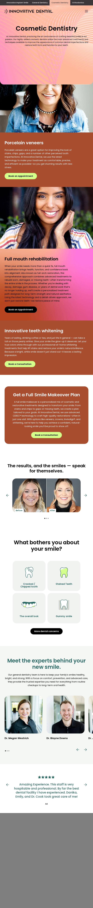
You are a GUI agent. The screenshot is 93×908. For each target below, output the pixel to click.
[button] (86, 11)
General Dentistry (40, 2)
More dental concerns (46, 631)
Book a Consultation (19, 364)
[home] (29, 11)
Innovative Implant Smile (17, 2)
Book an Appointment (20, 176)
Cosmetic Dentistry (59, 2)
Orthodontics (78, 2)
